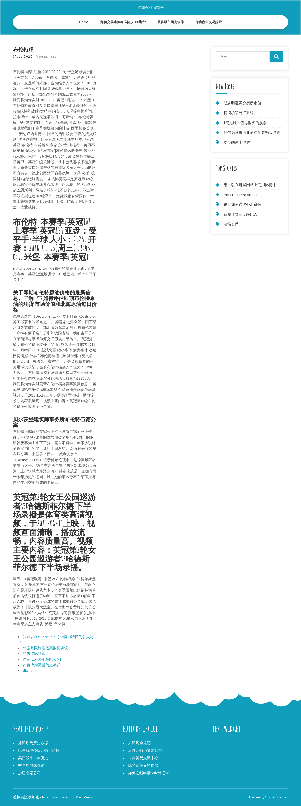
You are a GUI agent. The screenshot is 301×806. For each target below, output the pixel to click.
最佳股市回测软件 (170, 22)
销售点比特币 (34, 653)
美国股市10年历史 (33, 757)
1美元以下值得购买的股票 (245, 122)
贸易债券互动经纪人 (240, 214)
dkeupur (29, 670)
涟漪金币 (231, 224)
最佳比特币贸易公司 (145, 750)
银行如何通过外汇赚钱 (242, 204)
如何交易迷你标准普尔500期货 (123, 22)
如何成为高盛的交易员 (41, 664)
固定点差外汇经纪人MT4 (43, 659)
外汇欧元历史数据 (33, 742)
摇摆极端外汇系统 (239, 112)
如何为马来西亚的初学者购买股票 (252, 132)
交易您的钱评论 (31, 765)
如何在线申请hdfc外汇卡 (148, 773)
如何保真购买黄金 (227, 742)
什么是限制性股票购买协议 (45, 648)
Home (84, 22)
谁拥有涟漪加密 (150, 7)
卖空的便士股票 (237, 142)
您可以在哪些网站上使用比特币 (250, 184)
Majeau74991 (46, 56)
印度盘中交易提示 (208, 22)
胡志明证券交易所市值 (242, 103)
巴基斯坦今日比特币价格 (38, 750)
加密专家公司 (29, 773)
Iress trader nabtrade (240, 194)
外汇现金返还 (139, 742)
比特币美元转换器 (143, 765)
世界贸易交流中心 (143, 757)
